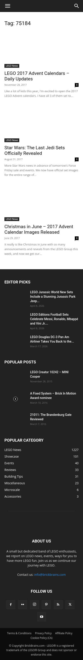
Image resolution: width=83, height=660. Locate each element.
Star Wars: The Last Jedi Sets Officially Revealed (34, 150)
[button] (7, 6)
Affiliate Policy (63, 633)
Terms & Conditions (19, 633)
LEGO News (12, 65)
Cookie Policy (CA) (41, 638)
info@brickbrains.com (50, 574)
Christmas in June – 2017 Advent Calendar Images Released (38, 229)
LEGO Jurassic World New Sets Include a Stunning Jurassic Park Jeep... (52, 296)
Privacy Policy (43, 633)
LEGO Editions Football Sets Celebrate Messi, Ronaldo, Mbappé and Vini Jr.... (54, 319)
